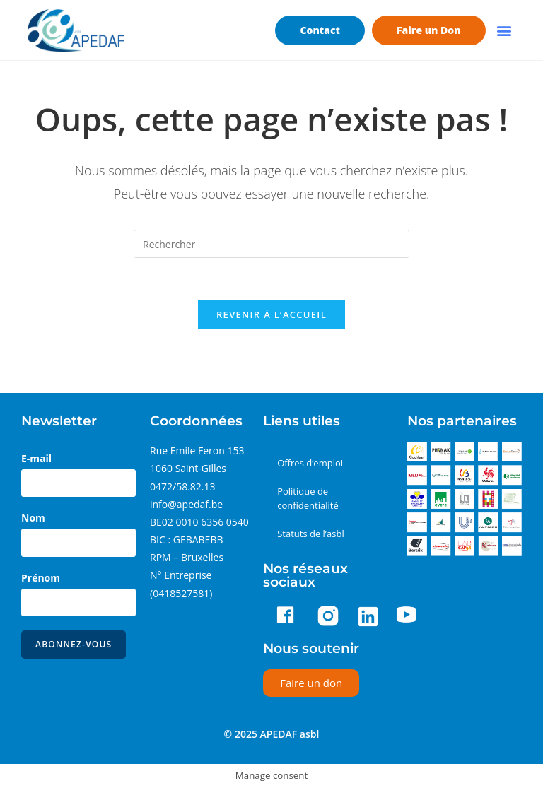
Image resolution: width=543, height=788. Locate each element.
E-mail (36, 458)
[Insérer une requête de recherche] (271, 244)
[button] (504, 30)
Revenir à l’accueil (271, 314)
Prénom (40, 577)
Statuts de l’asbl (310, 533)
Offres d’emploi (310, 463)
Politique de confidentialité (308, 498)
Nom (33, 517)
